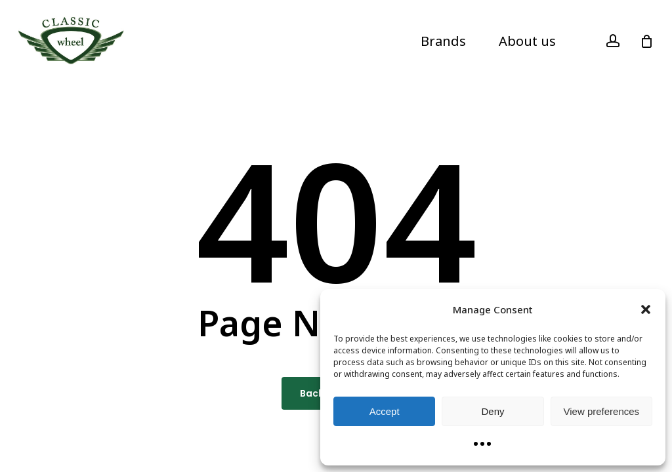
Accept (384, 411)
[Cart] (646, 41)
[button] (645, 309)
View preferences (602, 411)
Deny (492, 411)
